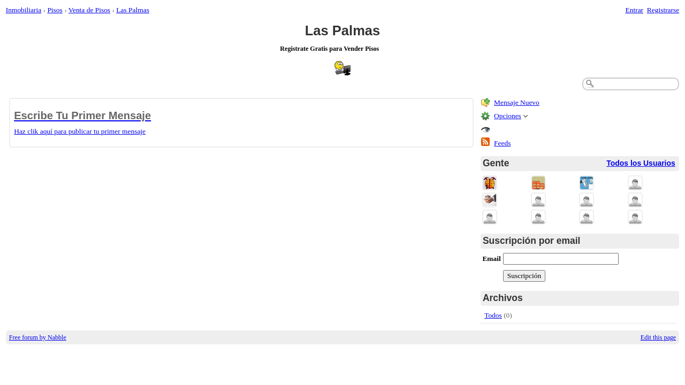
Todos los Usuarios (640, 163)
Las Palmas (132, 10)
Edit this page (658, 337)
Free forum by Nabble (37, 337)
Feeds (502, 143)
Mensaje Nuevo (516, 102)
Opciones (507, 116)
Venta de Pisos (89, 10)
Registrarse (663, 10)
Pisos (54, 10)
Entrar (635, 10)
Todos (493, 315)
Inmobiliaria (23, 10)
